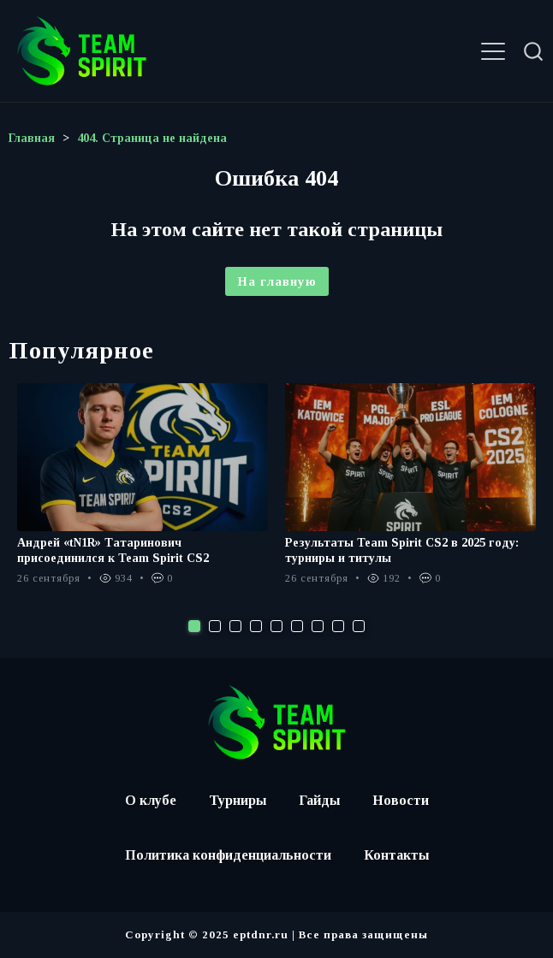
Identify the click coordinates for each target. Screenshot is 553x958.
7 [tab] (318, 626)
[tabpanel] (142, 493)
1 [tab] (194, 626)
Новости (400, 800)
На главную (277, 281)
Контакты (396, 855)
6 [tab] (297, 626)
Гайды (319, 800)
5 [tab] (276, 626)
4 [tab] (256, 626)
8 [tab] (338, 626)
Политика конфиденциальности (228, 855)
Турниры (237, 800)
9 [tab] (359, 626)
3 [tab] (235, 626)
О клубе (150, 800)
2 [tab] (215, 626)
